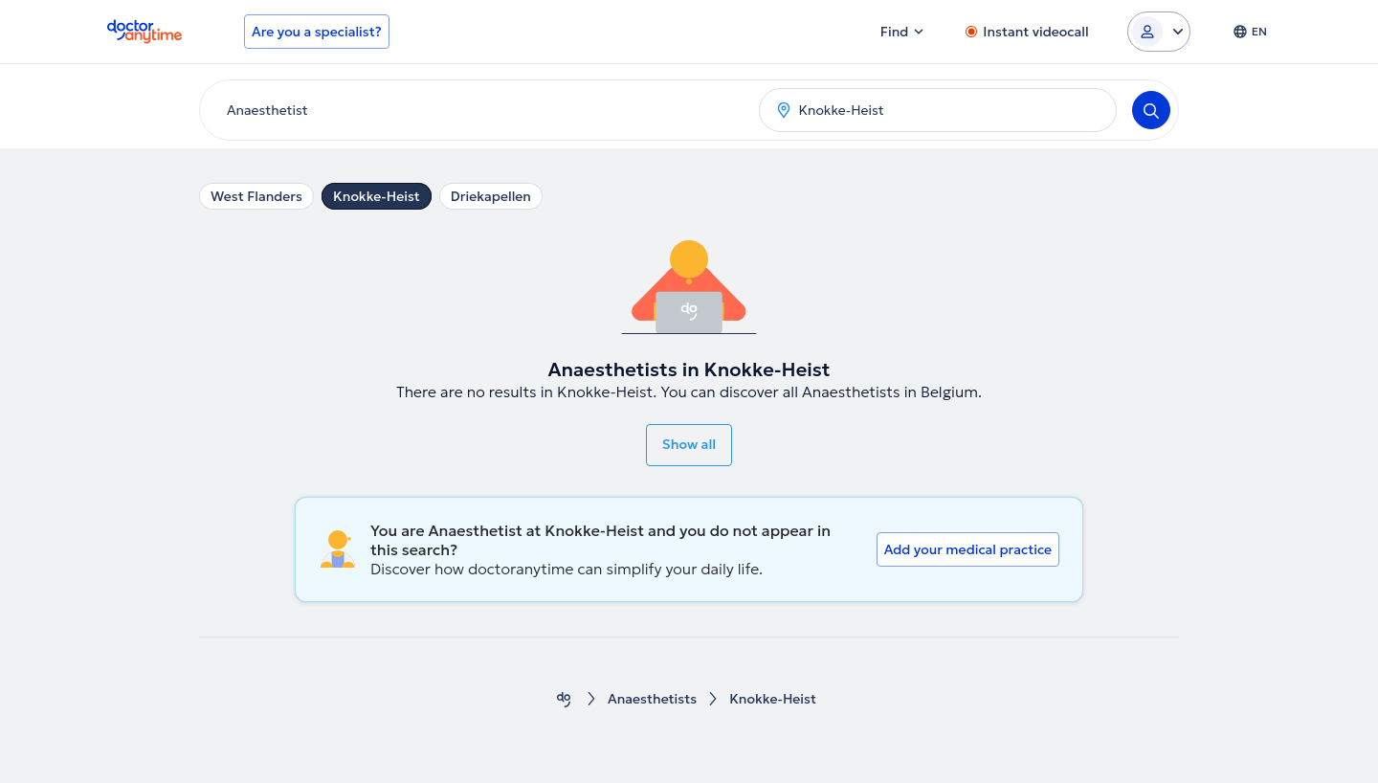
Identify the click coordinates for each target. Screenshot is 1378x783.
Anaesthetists (652, 699)
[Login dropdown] (1158, 31)
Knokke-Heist (376, 196)
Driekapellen (491, 196)
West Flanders (256, 196)
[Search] (1151, 110)
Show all (689, 444)
